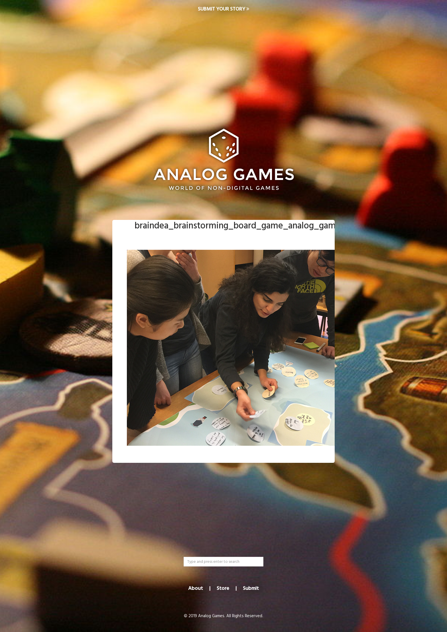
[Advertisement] (223, 64)
